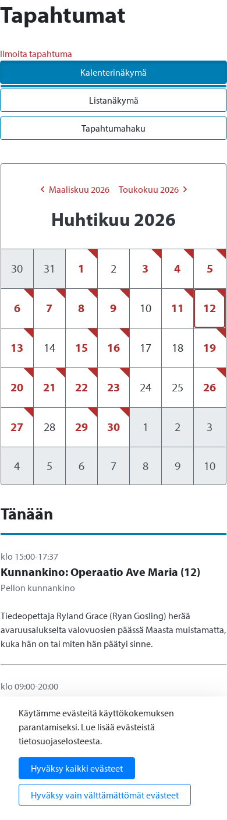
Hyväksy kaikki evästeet (77, 768)
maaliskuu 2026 (75, 189)
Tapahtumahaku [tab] (113, 128)
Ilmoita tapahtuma (36, 53)
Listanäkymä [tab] (114, 100)
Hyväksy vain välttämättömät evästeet (105, 795)
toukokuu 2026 (153, 189)
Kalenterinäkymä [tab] (113, 72)
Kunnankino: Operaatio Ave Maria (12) (100, 571)
